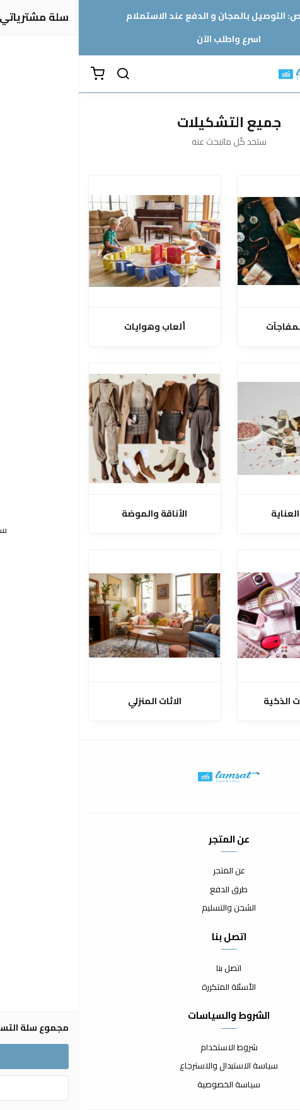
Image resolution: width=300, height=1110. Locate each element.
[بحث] (44, 74)
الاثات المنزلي (76, 701)
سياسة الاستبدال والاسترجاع (150, 1066)
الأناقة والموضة (75, 513)
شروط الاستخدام (150, 1047)
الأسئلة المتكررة (150, 987)
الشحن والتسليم (150, 908)
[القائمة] (281, 74)
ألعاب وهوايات (76, 327)
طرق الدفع (150, 889)
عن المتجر (150, 871)
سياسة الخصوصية (150, 1085)
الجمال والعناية (224, 513)
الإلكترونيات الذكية (224, 701)
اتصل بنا (150, 968)
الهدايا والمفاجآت (224, 327)
